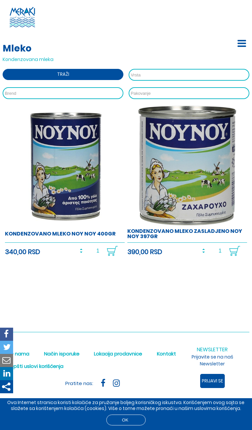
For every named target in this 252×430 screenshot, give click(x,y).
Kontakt (166, 353)
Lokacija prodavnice (118, 353)
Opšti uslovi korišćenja (36, 366)
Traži (63, 74)
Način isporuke (61, 353)
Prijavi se (212, 381)
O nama (19, 353)
